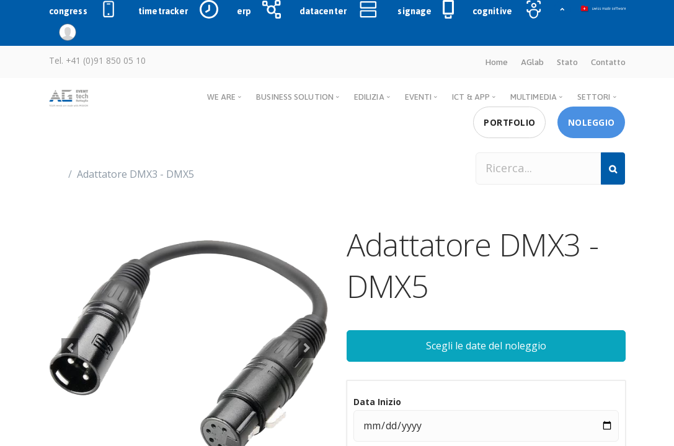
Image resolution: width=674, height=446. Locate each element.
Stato (567, 62)
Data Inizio (377, 402)
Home (496, 62)
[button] (70, 348)
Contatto (608, 62)
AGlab (532, 62)
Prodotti (80, 137)
